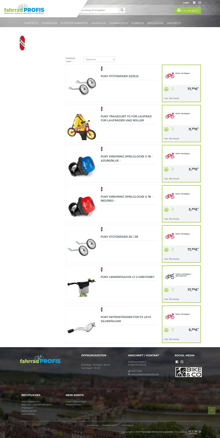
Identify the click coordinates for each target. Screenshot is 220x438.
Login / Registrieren (76, 401)
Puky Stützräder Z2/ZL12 (120, 76)
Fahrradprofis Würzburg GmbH (157, 431)
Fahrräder (49, 23)
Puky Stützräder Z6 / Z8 (119, 236)
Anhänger (98, 23)
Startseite (31, 23)
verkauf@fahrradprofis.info (143, 374)
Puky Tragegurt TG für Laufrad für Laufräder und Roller (126, 118)
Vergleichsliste (73, 404)
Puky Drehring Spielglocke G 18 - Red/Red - (127, 198)
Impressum (27, 407)
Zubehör (137, 23)
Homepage (93, 425)
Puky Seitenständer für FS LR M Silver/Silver (126, 319)
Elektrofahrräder (74, 23)
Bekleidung (155, 23)
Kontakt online (110, 425)
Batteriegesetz (29, 410)
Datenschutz (28, 414)
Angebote (174, 23)
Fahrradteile (118, 23)
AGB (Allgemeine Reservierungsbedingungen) (36, 403)
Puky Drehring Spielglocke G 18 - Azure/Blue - (127, 158)
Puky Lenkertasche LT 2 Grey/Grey (127, 277)
